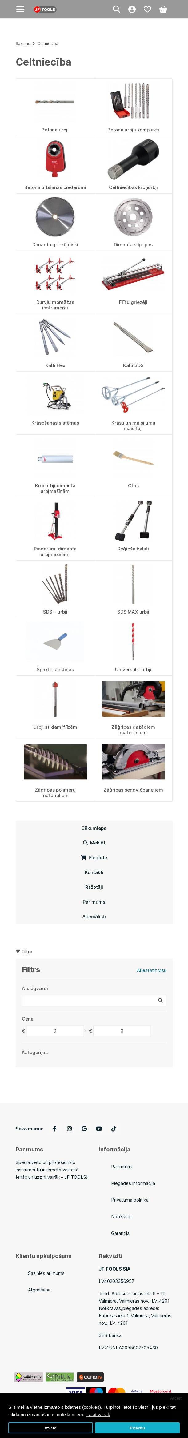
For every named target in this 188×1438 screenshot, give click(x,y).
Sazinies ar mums (46, 1273)
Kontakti (94, 872)
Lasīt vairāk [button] (98, 1414)
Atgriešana (39, 1290)
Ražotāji (94, 887)
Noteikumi (122, 1216)
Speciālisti (94, 917)
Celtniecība (48, 43)
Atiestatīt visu (151, 970)
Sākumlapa (94, 828)
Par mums (94, 902)
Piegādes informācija (133, 1183)
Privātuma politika (130, 1200)
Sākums (23, 43)
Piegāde (94, 857)
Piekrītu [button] (137, 1428)
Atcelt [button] (176, 1398)
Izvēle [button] (50, 1428)
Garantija (120, 1233)
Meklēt (94, 843)
